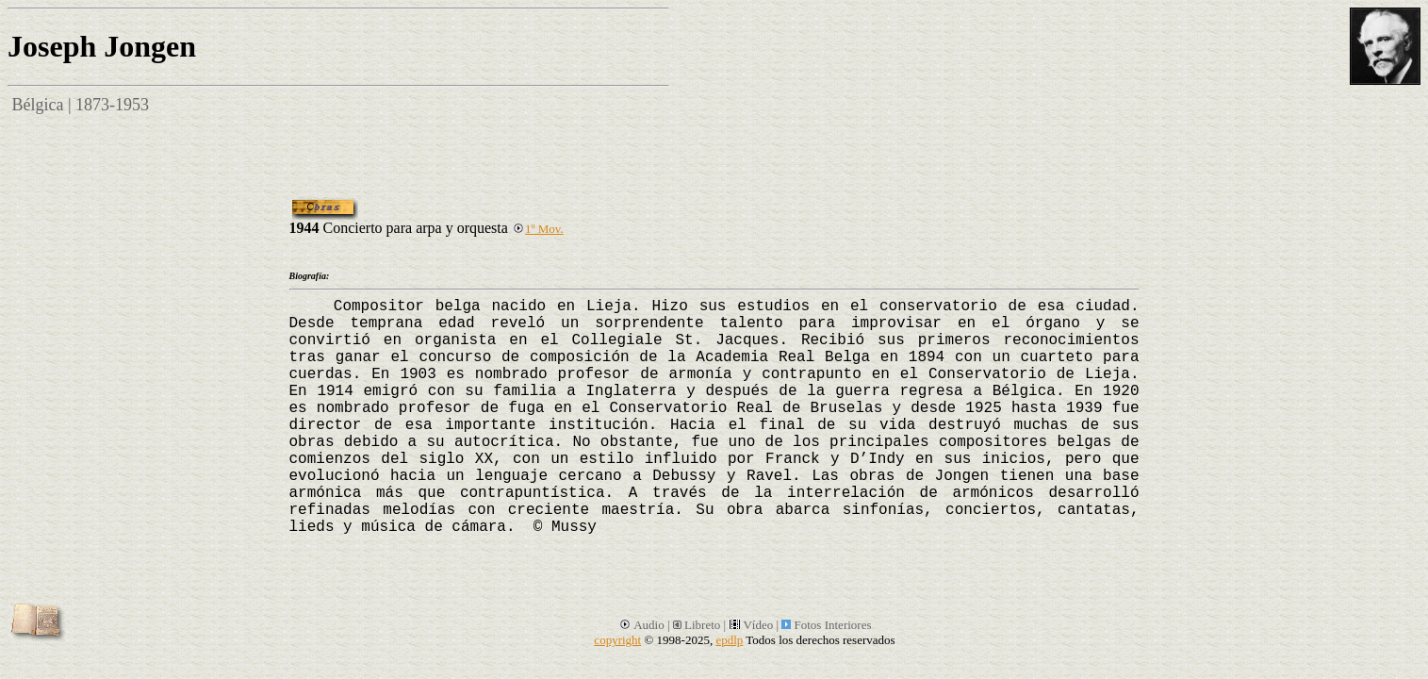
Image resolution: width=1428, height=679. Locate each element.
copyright (617, 640)
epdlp (729, 640)
